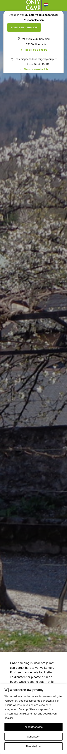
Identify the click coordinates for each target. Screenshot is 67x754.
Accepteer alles (33, 726)
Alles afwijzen (33, 746)
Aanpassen (33, 736)
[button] (46, 5)
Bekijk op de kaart (36, 49)
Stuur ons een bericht (36, 69)
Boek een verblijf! (24, 27)
